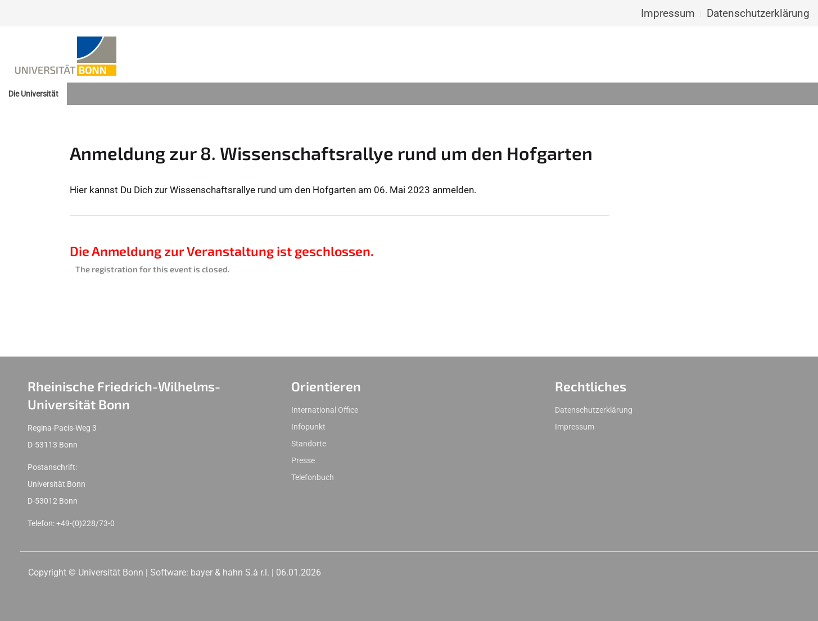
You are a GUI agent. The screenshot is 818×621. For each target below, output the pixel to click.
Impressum (668, 13)
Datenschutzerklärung (758, 13)
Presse (303, 460)
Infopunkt (308, 426)
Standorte (308, 443)
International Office (324, 409)
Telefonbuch (312, 477)
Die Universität (33, 93)
